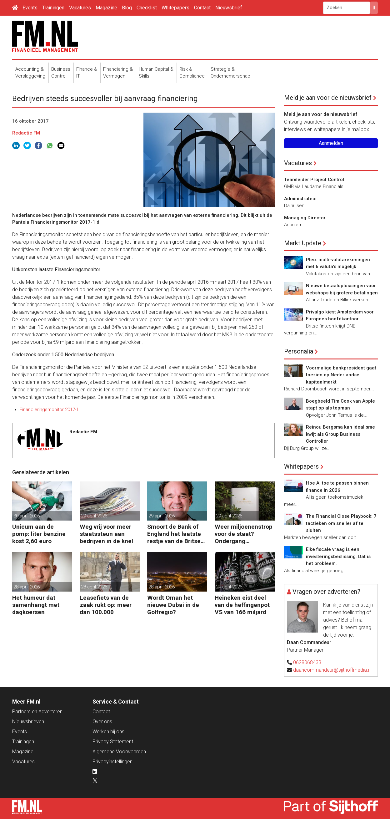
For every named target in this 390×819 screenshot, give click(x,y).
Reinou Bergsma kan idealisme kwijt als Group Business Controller (340, 434)
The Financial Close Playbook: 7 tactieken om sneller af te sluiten (341, 523)
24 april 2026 (229, 587)
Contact (202, 8)
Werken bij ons (108, 732)
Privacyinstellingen (112, 762)
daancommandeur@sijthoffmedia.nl (332, 670)
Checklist (147, 8)
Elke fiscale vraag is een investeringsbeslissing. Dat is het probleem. (338, 556)
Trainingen (53, 8)
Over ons (102, 722)
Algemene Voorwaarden (119, 752)
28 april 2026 (26, 587)
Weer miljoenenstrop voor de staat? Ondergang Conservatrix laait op (243, 534)
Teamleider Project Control (314, 179)
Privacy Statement (112, 742)
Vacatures (80, 8)
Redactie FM (26, 133)
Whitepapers (175, 8)
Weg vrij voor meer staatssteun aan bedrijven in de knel (106, 534)
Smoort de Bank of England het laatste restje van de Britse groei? (174, 534)
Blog (127, 8)
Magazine (106, 8)
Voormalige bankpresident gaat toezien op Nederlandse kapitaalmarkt (341, 375)
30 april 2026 (26, 516)
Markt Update (302, 243)
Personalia (298, 351)
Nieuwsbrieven (28, 722)
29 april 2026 (94, 516)
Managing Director (305, 218)
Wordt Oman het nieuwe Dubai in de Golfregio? (173, 605)
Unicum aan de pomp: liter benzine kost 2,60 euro (39, 534)
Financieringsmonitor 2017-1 (49, 409)
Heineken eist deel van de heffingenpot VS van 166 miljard (242, 605)
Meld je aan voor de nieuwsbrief (328, 97)
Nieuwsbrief (228, 8)
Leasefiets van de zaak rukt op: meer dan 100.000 (106, 605)
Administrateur (300, 198)
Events (30, 8)
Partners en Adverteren (37, 712)
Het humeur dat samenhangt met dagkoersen (35, 605)
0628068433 (307, 662)
